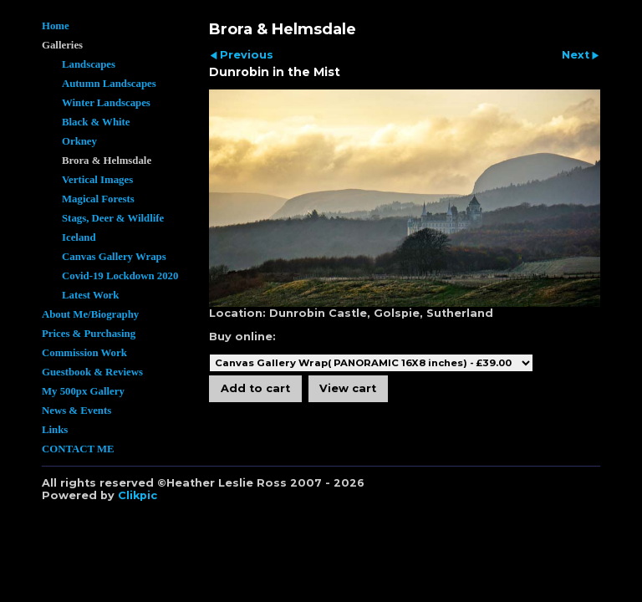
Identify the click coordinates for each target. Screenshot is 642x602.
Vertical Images (97, 180)
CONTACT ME (78, 449)
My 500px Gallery (83, 391)
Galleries (62, 45)
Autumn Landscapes (109, 83)
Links (55, 430)
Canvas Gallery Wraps (114, 257)
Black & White (96, 122)
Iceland (79, 237)
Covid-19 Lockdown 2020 (120, 276)
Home (55, 26)
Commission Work (84, 353)
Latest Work (90, 295)
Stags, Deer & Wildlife (113, 218)
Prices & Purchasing (88, 333)
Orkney (79, 141)
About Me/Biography (90, 314)
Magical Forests (98, 199)
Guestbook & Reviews (92, 372)
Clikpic (137, 495)
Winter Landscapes (106, 103)
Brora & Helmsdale (106, 160)
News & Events (76, 410)
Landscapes (88, 64)
